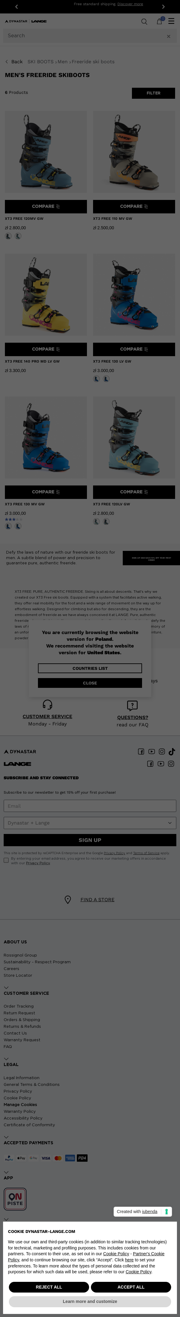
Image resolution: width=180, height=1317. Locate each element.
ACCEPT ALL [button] (131, 1287)
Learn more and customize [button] (90, 1301)
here (129, 1259)
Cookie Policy (116, 1253)
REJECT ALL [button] (49, 1287)
